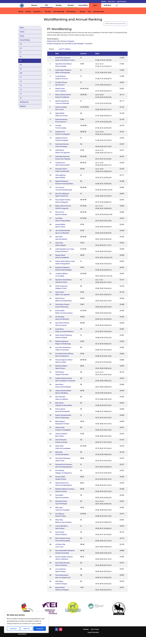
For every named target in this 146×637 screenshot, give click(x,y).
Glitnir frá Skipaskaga (62, 417)
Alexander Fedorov (61, 169)
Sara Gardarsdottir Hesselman (65, 550)
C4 (21, 44)
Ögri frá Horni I (60, 85)
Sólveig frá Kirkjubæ (61, 140)
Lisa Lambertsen (60, 569)
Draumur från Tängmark (62, 159)
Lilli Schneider (59, 317)
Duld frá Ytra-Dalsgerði (62, 134)
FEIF (46, 5)
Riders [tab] (22, 27)
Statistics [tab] (23, 106)
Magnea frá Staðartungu (63, 344)
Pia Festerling (59, 470)
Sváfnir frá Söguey (61, 584)
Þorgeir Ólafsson (60, 76)
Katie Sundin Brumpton (62, 563)
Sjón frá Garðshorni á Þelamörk (65, 381)
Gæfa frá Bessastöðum (62, 165)
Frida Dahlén (59, 495)
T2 (21, 81)
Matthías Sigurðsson (62, 341)
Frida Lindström (60, 409)
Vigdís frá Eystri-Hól (61, 196)
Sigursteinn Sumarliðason (63, 64)
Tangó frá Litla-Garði (61, 374)
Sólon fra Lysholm (61, 325)
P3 (21, 69)
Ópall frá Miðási (60, 177)
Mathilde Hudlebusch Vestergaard (66, 489)
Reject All (27, 628)
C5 (21, 48)
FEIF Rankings (70, 11)
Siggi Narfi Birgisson (61, 181)
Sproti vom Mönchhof (62, 233)
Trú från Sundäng (60, 128)
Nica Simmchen (60, 397)
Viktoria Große (59, 427)
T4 (21, 90)
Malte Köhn (59, 452)
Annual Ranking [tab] (25, 40)
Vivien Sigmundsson (61, 575)
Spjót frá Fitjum (60, 368)
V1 (21, 94)
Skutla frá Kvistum (61, 491)
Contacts (28, 11)
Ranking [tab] (51, 49)
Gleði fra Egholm (60, 245)
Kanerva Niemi (60, 587)
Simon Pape (59, 243)
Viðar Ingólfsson (60, 175)
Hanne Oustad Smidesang (63, 335)
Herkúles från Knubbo (62, 553)
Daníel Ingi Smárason (62, 144)
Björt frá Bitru (59, 436)
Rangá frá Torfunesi (61, 78)
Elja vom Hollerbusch (62, 356)
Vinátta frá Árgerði (61, 337)
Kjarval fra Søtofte (61, 214)
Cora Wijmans (59, 514)
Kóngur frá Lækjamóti (62, 97)
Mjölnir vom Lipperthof (62, 294)
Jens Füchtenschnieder (62, 230)
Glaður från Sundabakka (63, 448)
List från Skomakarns (62, 454)
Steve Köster (59, 384)
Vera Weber (59, 218)
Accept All (39, 628)
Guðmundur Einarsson (62, 156)
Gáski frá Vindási (60, 362)
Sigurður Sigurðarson (62, 101)
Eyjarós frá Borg (60, 571)
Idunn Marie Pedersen (62, 323)
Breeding (58, 5)
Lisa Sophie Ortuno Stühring (64, 353)
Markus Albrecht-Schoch (63, 94)
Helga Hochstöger (61, 107)
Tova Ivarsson (59, 187)
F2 (20, 56)
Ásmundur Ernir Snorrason (63, 464)
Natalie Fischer (52, 41)
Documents (37, 11)
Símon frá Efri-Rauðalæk (63, 387)
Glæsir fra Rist (59, 460)
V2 (21, 98)
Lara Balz (58, 125)
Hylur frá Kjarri (60, 528)
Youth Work (107, 5)
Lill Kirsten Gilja (60, 544)
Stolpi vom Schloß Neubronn (64, 331)
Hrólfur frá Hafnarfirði (62, 171)
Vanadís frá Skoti (60, 479)
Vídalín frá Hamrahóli (62, 350)
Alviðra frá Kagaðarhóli (62, 264)
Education (71, 5)
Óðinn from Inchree (61, 115)
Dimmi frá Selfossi (61, 534)
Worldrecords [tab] (24, 102)
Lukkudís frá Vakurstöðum (63, 405)
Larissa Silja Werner (61, 526)
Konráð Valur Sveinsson (62, 58)
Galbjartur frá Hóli (61, 288)
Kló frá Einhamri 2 (61, 122)
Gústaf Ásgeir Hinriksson (63, 70)
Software (82, 11)
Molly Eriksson (60, 298)
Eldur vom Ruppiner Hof (62, 577)
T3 (21, 85)
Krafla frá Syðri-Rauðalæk (75, 43)
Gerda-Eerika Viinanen (62, 304)
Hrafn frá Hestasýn (61, 146)
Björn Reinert (59, 403)
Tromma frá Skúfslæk (62, 103)
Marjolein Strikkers (61, 366)
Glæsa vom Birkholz (61, 399)
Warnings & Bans (98, 11)
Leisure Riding (82, 5)
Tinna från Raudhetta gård (63, 190)
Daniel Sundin (59, 532)
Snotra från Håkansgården (63, 485)
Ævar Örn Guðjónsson (62, 193)
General (20, 11)
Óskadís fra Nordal (61, 442)
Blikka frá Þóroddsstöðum (63, 301)
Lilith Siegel (59, 581)
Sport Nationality (58, 11)
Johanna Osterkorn (61, 433)
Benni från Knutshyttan (62, 411)
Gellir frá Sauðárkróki (62, 257)
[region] (26, 622)
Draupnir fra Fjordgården (63, 430)
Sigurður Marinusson (62, 483)
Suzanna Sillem (60, 476)
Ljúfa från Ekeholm (61, 239)
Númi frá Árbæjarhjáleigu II (63, 467)
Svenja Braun (59, 329)
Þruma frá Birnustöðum (62, 541)
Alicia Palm (59, 237)
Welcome (34, 5)
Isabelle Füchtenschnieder (63, 378)
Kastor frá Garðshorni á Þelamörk (65, 60)
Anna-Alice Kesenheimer (63, 347)
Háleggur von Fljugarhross (63, 473)
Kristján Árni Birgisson (54, 43)
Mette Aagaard (60, 421)
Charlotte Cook (60, 132)
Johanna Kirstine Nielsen (63, 390)
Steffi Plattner (59, 150)
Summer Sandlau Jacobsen (64, 557)
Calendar (103, 1)
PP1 (21, 73)
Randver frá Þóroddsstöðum (64, 183)
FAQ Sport (48, 11)
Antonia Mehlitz (60, 224)
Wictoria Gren (59, 212)
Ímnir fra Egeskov (68, 41)
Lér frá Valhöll (59, 276)
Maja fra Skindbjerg (61, 393)
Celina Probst (59, 292)
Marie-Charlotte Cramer (62, 538)
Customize (13, 628)
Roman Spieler (60, 310)
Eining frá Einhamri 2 (61, 251)
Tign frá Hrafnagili (61, 503)
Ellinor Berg (59, 520)
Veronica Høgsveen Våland (63, 360)
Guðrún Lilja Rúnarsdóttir (63, 415)
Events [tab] (22, 36)
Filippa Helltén (59, 113)
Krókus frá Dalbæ (60, 66)
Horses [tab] (22, 32)
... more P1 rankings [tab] (63, 49)
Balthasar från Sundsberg (63, 522)
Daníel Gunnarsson (61, 119)
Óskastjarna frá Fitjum (62, 424)
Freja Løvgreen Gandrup (62, 199)
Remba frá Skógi (60, 516)
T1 (21, 77)
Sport (95, 5)
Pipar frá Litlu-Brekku (62, 497)
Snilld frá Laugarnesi (61, 208)
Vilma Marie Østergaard (62, 458)
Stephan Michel (60, 255)
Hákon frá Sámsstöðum (62, 220)
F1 (20, 52)
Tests (89, 11)
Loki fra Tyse (59, 547)
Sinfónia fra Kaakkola (62, 590)
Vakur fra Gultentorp (61, 559)
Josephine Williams (61, 273)
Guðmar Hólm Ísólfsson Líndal (65, 261)
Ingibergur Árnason (61, 138)
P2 (21, 65)
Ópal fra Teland (60, 227)
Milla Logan (59, 507)
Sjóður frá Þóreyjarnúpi (62, 72)
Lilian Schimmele (60, 440)
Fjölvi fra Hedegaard (61, 202)
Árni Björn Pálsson (61, 82)
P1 (21, 60)
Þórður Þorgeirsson (61, 286)
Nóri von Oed (59, 109)
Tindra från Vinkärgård (62, 510)
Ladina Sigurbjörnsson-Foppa (64, 249)
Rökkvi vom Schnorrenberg (63, 313)
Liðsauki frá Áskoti (61, 282)
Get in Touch (111, 1)
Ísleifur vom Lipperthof (62, 152)
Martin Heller (59, 446)
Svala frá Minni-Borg (61, 307)
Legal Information (121, 1)
